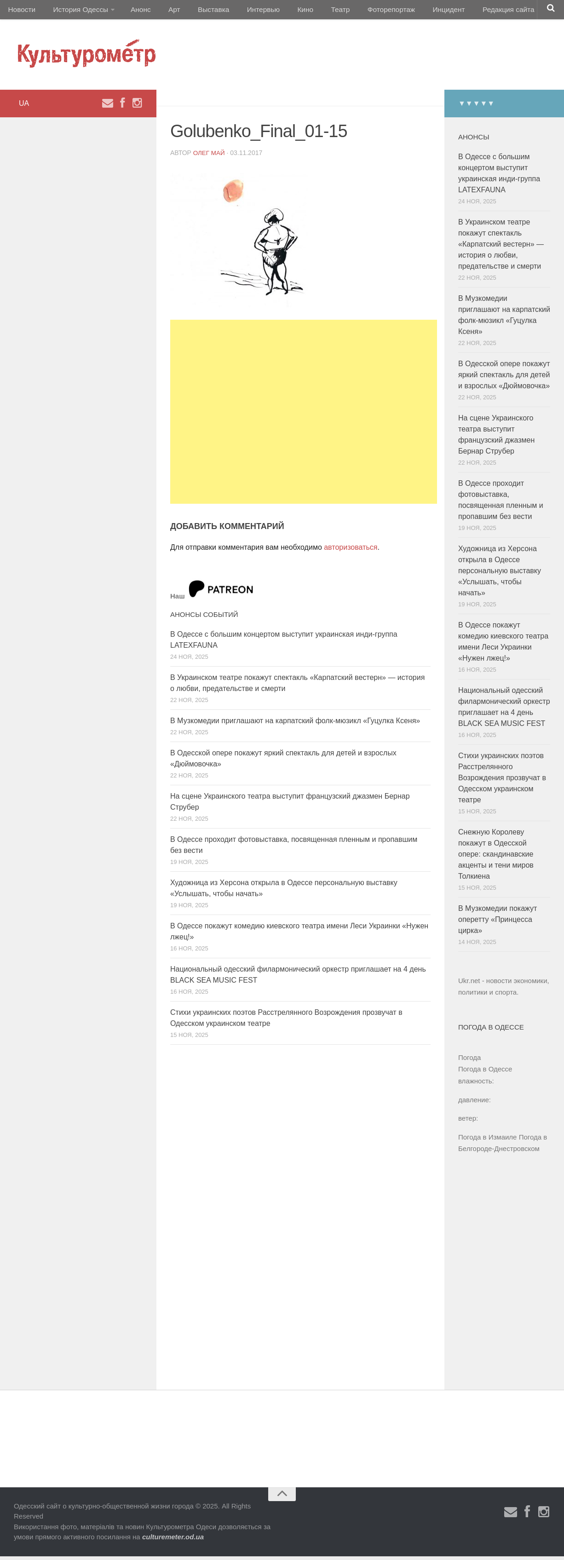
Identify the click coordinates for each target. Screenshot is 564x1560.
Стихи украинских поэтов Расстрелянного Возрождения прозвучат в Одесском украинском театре (502, 781)
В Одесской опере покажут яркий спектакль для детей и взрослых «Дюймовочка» (504, 378)
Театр (315, 11)
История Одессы (76, 11)
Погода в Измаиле (487, 1141)
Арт (164, 11)
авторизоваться (350, 551)
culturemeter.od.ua (173, 1540)
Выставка (199, 11)
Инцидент (416, 11)
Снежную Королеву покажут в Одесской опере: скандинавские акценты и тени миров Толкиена (496, 858)
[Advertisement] (303, 415)
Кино (284, 11)
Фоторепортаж (362, 11)
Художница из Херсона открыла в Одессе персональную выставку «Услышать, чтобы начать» (499, 574)
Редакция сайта (473, 11)
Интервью (246, 11)
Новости (20, 11)
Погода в (485, 1073)
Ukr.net (469, 984)
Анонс (134, 11)
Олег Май (209, 156)
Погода (469, 1061)
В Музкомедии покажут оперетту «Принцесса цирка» (497, 923)
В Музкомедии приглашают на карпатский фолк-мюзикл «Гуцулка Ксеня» (295, 724)
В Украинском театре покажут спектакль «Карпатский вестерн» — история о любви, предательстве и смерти (501, 248)
